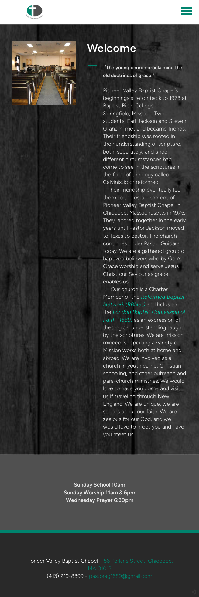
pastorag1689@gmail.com (120, 576)
